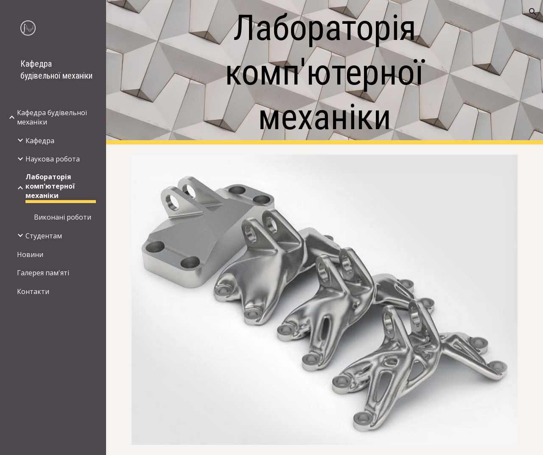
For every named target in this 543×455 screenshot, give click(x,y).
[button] (533, 12)
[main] (324, 72)
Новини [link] (30, 254)
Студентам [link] (43, 235)
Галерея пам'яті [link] (43, 272)
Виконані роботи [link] (62, 217)
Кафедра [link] (39, 140)
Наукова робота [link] (52, 159)
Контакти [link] (33, 291)
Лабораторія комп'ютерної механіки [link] (50, 186)
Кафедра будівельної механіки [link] (52, 117)
